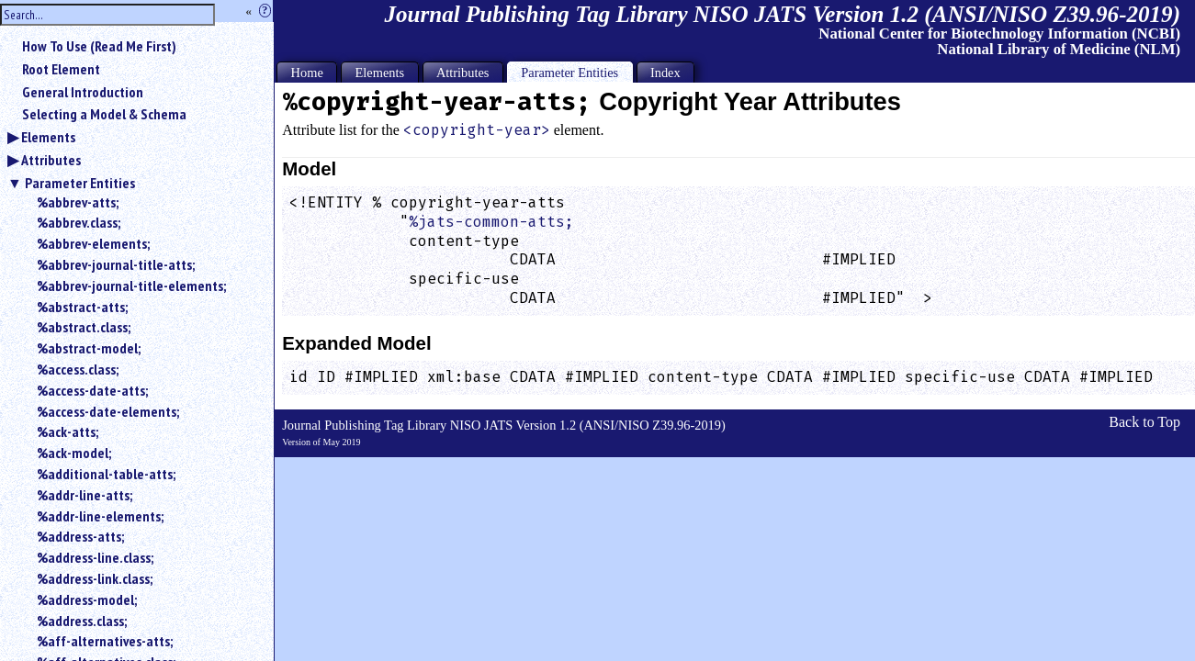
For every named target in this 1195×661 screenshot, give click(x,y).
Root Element (61, 69)
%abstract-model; (89, 348)
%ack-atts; (67, 431)
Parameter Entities (80, 183)
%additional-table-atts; (106, 474)
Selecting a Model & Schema (104, 114)
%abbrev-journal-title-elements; (131, 285)
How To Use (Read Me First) (99, 46)
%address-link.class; (94, 578)
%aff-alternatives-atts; (105, 641)
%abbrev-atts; (77, 202)
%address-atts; (80, 536)
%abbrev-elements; (93, 243)
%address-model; (87, 599)
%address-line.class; (95, 557)
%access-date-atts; (92, 390)
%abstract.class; (83, 327)
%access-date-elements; (108, 411)
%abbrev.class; (78, 222)
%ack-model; (74, 452)
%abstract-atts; (82, 306)
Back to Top (1144, 422)
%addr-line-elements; (100, 516)
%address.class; (82, 620)
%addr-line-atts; (84, 495)
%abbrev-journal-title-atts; (116, 264)
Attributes (51, 160)
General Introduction (82, 92)
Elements (48, 137)
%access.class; (77, 369)
